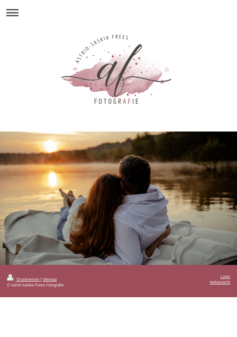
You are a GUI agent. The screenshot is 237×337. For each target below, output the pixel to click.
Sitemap (50, 279)
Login (225, 276)
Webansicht (219, 282)
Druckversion (24, 279)
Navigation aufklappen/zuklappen (118, 12)
